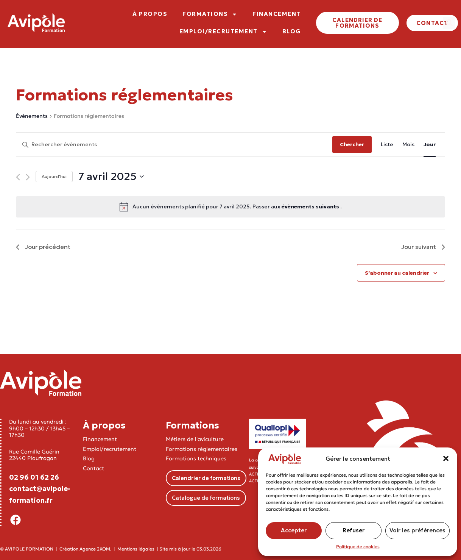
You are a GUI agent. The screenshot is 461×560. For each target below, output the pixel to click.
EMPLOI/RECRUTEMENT (223, 31)
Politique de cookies (358, 546)
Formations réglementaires (201, 449)
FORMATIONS (209, 14)
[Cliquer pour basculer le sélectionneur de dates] (111, 176)
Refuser (353, 530)
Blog (89, 458)
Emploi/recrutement (109, 449)
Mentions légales (135, 549)
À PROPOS (149, 13)
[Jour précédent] (18, 177)
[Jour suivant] (28, 177)
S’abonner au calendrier (397, 272)
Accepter (294, 530)
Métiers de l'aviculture (195, 439)
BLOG (291, 31)
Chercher (352, 144)
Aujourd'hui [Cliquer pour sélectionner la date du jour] (54, 176)
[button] (446, 458)
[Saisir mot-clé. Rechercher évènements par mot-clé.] (174, 144)
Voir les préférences (417, 530)
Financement (100, 439)
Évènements (32, 116)
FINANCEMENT (276, 13)
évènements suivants (311, 206)
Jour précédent (43, 246)
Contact (93, 468)
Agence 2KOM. (95, 549)
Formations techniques (196, 458)
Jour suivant (423, 246)
